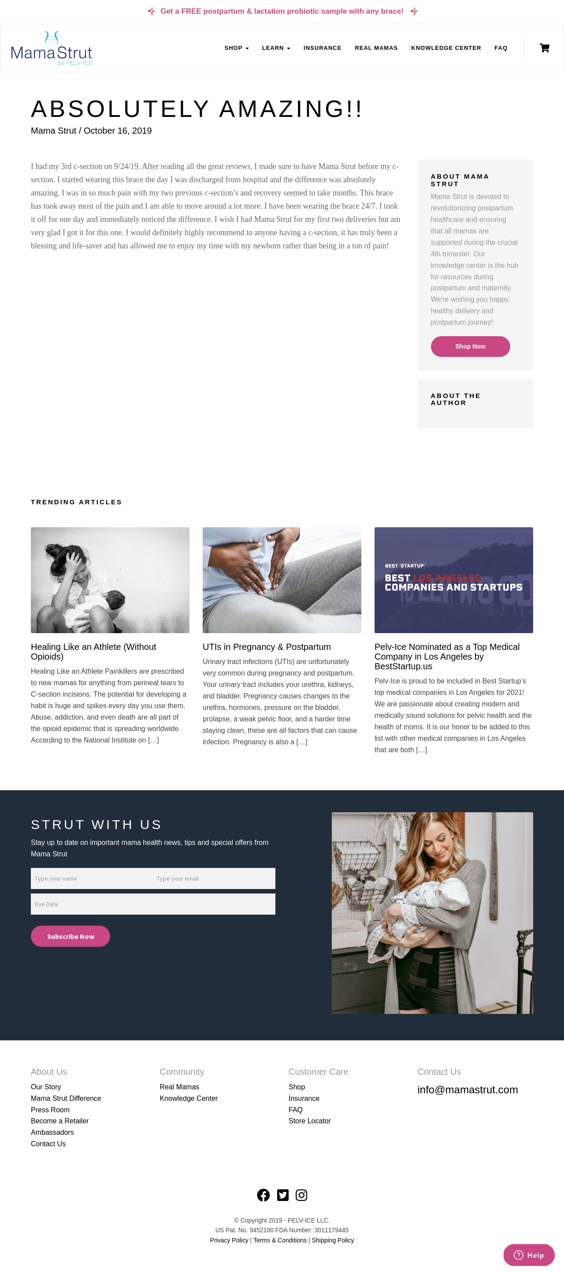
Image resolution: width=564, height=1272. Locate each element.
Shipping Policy (333, 1240)
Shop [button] (236, 48)
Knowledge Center (446, 48)
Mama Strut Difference (66, 1098)
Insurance (322, 48)
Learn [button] (276, 48)
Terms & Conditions (280, 1240)
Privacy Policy (229, 1240)
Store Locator (310, 1121)
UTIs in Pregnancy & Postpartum (267, 647)
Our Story (46, 1087)
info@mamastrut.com (468, 1090)
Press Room (50, 1110)
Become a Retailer (60, 1121)
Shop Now (470, 346)
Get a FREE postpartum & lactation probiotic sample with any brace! (282, 11)
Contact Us (48, 1144)
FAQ (501, 48)
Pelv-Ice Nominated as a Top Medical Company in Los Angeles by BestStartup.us (447, 656)
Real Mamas (376, 48)
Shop (297, 1087)
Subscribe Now (70, 936)
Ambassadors (52, 1132)
